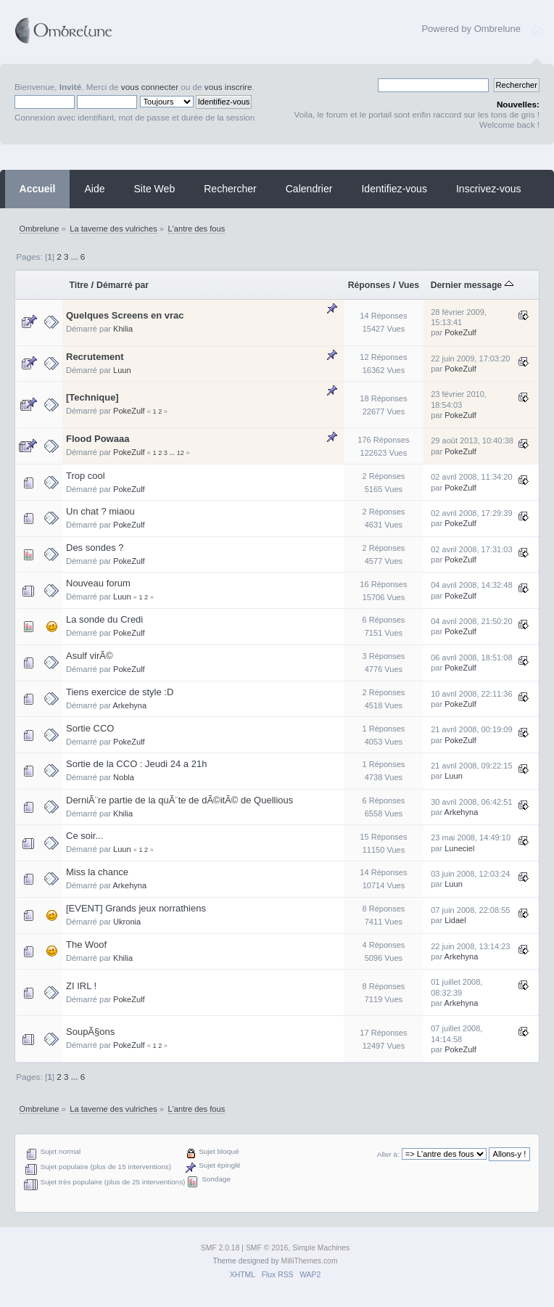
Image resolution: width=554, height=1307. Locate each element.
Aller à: (388, 1154)
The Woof (86, 944)
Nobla (123, 777)
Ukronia (127, 921)
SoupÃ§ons (90, 1031)
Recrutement (94, 356)
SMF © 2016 (267, 1248)
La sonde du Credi (104, 619)
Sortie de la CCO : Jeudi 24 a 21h (136, 763)
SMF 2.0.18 (220, 1248)
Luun (122, 370)
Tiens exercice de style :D (119, 692)
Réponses (369, 285)
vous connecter (149, 86)
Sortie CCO (90, 728)
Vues (408, 285)
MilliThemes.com (309, 1261)
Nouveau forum (98, 583)
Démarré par (122, 285)
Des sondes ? (95, 547)
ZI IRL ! (81, 985)
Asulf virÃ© (89, 655)
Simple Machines (321, 1248)
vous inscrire (228, 86)
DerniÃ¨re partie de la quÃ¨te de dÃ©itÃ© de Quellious (179, 800)
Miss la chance (97, 871)
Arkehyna (129, 705)
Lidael (455, 920)
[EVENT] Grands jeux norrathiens (136, 908)
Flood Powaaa (97, 438)
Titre (79, 285)
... (75, 256)
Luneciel (459, 848)
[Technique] (92, 397)
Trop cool (85, 475)
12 (180, 452)
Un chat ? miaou (100, 511)
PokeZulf (460, 332)
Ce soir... (84, 835)
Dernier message (472, 285)
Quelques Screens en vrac (125, 315)
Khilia (123, 328)
